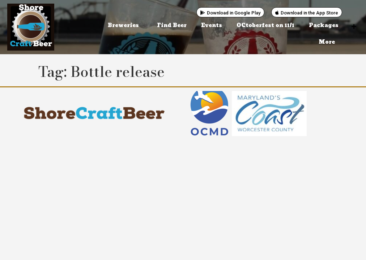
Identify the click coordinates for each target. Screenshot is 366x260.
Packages (324, 25)
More (329, 42)
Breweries (125, 25)
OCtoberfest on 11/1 (265, 25)
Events (211, 25)
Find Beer (172, 25)
